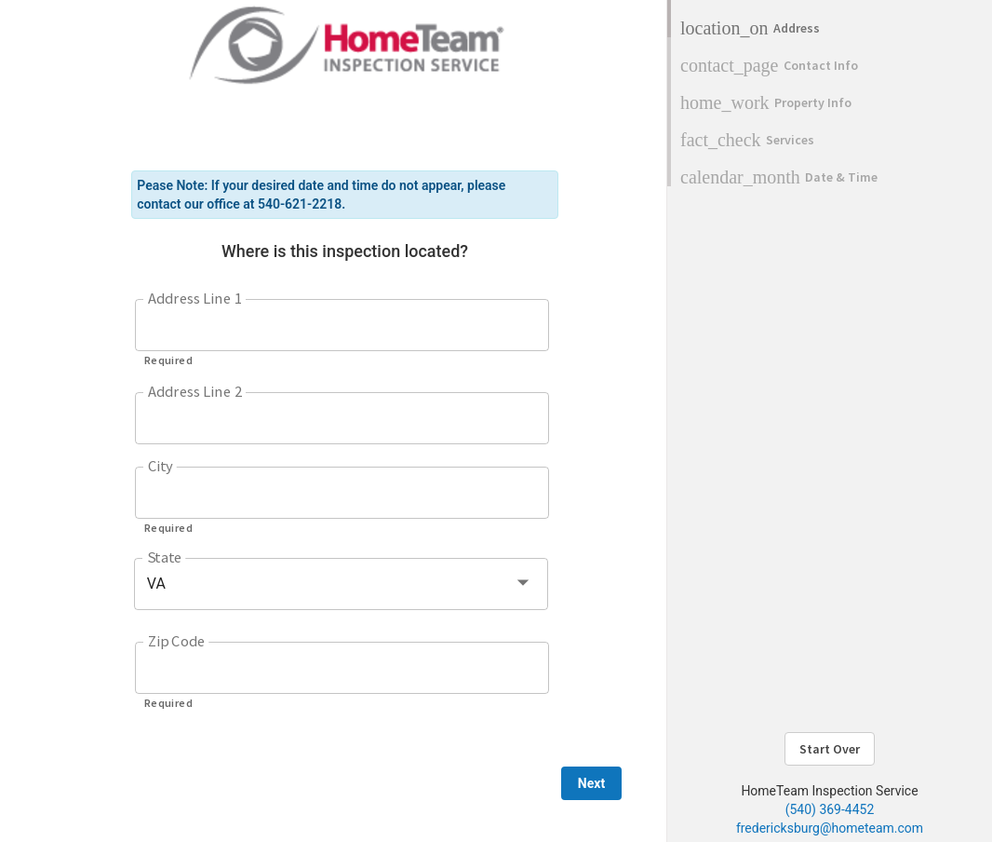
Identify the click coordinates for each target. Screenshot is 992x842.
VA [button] (156, 583)
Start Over (829, 748)
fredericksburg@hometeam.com (829, 828)
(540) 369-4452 (830, 809)
